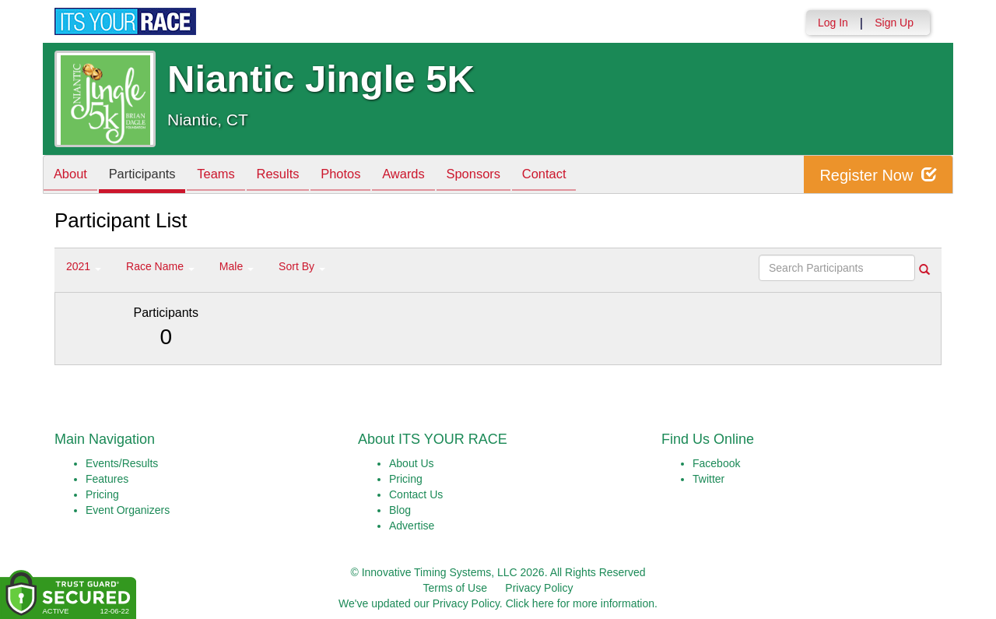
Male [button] (236, 266)
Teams (227, 175)
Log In (833, 22)
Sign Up (894, 22)
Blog (400, 510)
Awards (426, 175)
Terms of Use (455, 588)
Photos (359, 175)
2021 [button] (83, 266)
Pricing (102, 494)
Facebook (716, 463)
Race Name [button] (160, 266)
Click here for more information (580, 603)
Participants (148, 175)
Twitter (708, 479)
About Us (411, 463)
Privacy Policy (539, 588)
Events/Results (122, 463)
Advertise (411, 525)
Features (107, 479)
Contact (575, 175)
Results (292, 175)
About (72, 175)
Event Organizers (128, 510)
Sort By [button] (302, 266)
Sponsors (500, 175)
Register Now (878, 175)
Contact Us (416, 494)
